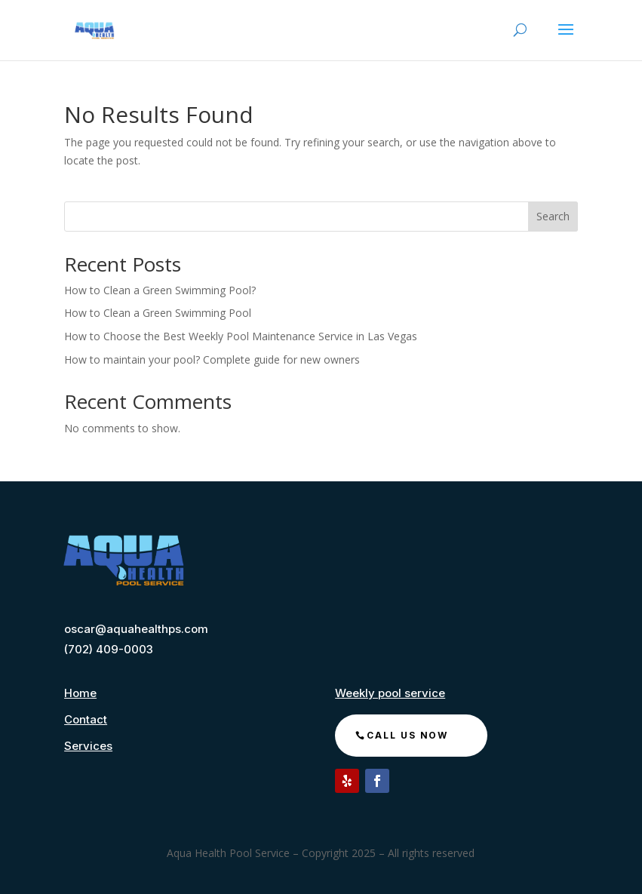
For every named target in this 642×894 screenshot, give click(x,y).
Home (80, 693)
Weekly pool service (390, 693)
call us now (407, 735)
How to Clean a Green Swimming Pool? (160, 290)
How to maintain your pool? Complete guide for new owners (212, 359)
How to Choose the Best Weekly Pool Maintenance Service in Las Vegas (240, 336)
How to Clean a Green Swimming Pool (159, 313)
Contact (85, 719)
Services (88, 746)
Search (553, 216)
